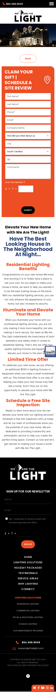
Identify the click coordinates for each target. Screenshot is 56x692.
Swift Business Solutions (35, 665)
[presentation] (33, 199)
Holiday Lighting (28, 624)
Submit (28, 210)
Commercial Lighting (28, 610)
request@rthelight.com (28, 648)
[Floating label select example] (28, 151)
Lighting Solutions (28, 562)
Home (28, 557)
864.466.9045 (13, 4)
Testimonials (28, 573)
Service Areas (28, 578)
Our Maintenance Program (28, 630)
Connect (28, 589)
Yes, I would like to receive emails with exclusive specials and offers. (27, 521)
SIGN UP (28, 544)
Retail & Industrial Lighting (28, 617)
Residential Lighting (28, 603)
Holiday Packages (28, 567)
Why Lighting (28, 584)
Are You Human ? (15, 182)
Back (28, 58)
